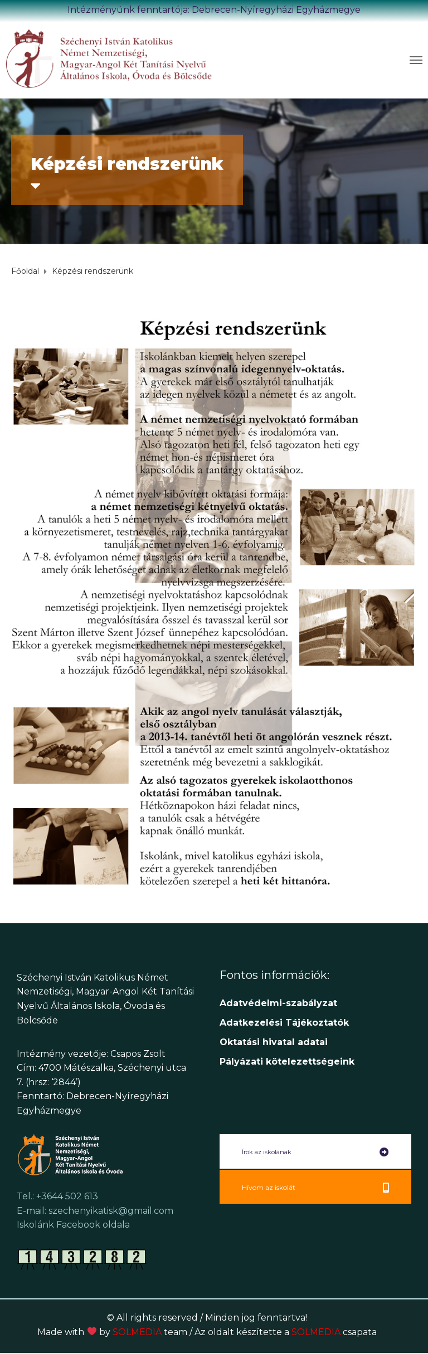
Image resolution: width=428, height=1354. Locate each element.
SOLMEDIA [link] (150, 1332)
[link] (110, 58)
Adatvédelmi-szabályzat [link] (280, 1003)
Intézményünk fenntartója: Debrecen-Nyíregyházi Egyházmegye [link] (214, 9)
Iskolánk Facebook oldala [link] (73, 1224)
